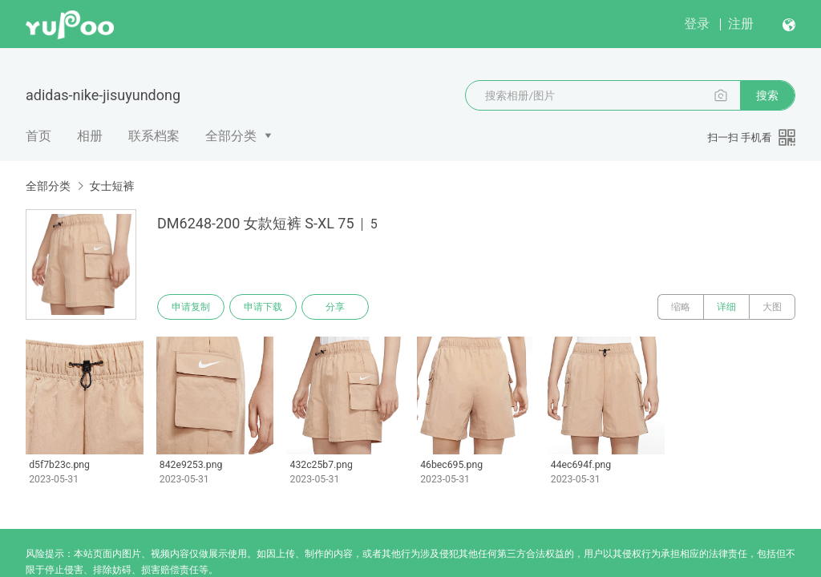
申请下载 (263, 307)
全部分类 (231, 135)
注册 (741, 23)
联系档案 (154, 135)
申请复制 (191, 307)
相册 (90, 135)
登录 (697, 23)
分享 (335, 307)
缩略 (680, 307)
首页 (38, 135)
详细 (726, 307)
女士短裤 (111, 186)
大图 (772, 307)
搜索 (767, 95)
